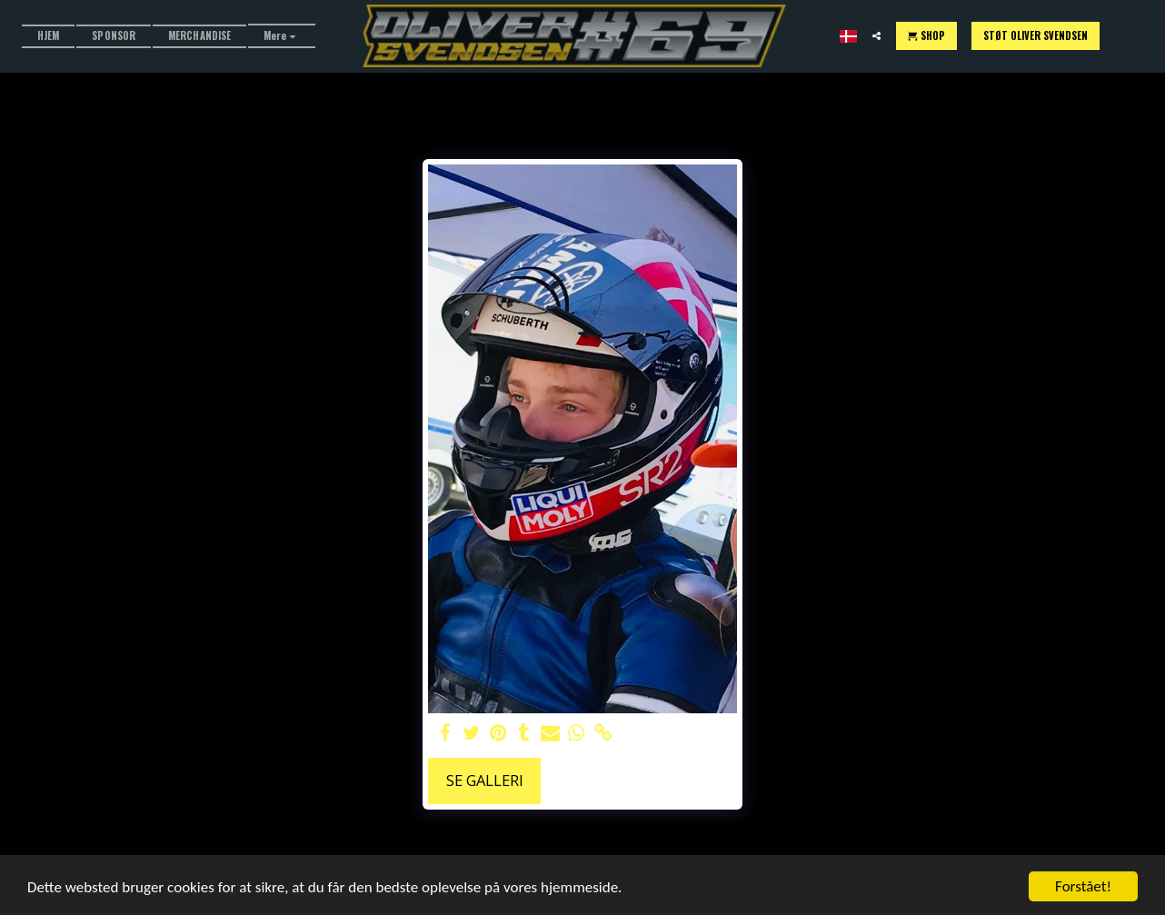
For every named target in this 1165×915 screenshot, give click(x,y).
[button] (876, 36)
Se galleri (484, 780)
